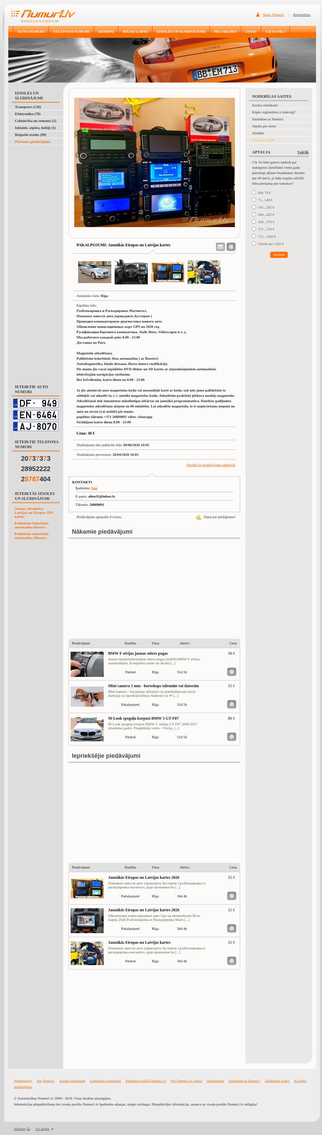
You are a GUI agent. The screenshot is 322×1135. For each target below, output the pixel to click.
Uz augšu (42, 1129)
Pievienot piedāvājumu (33, 142)
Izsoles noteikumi (265, 105)
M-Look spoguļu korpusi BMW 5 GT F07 (143, 718)
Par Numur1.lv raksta (186, 1081)
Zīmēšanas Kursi (277, 1081)
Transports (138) (28, 107)
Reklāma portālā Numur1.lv (146, 1081)
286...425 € (266, 214)
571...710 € (266, 229)
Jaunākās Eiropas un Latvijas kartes (139, 942)
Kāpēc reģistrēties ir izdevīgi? (274, 112)
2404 (36, 479)
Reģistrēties (301, 15)
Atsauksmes (215, 1081)
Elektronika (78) (27, 114)
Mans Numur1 (273, 15)
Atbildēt (279, 255)
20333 (36, 458)
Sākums (20, 1129)
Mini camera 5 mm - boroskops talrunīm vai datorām (153, 686)
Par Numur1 (46, 1081)
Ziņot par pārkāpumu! (216, 517)
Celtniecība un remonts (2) (35, 121)
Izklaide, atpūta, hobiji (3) (35, 128)
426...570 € (266, 222)
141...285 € (266, 207)
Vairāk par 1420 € (271, 244)
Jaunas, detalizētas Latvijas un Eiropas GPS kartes (34, 512)
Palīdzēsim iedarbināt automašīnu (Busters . (31, 536)
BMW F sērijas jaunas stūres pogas (138, 653)
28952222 (36, 468)
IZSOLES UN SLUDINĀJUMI (181, 31)
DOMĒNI (106, 31)
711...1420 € (267, 236)
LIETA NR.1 (275, 31)
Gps (94, 488)
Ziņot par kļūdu (263, 140)
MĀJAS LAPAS (135, 31)
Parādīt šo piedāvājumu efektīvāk (211, 465)
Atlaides (258, 133)
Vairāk (303, 152)
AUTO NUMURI (31, 31)
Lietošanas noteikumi (105, 1081)
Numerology (23, 1081)
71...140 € (265, 200)
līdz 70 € (264, 193)
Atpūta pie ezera (264, 126)
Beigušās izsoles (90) (30, 135)
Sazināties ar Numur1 (268, 119)
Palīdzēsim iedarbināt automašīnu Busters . (31, 525)
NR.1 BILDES (225, 31)
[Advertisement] (34, 162)
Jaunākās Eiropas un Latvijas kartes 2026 (144, 877)
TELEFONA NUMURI (71, 31)
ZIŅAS (251, 31)
